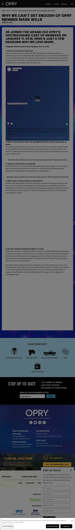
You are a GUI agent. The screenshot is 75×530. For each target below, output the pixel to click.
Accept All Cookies (52, 526)
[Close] (72, 521)
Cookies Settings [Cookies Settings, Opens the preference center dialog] (8, 526)
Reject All (66, 526)
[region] (37, 524)
